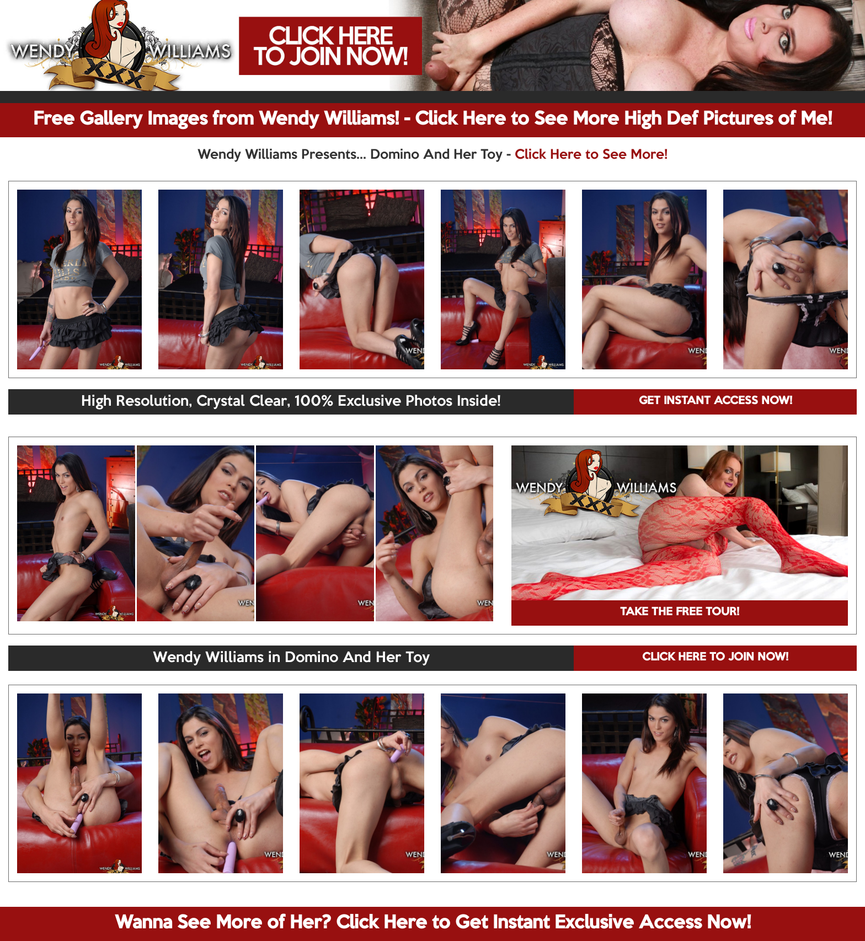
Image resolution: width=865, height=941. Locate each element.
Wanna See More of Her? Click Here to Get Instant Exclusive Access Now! (433, 923)
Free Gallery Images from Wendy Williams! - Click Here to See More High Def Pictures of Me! (432, 119)
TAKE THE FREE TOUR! (679, 612)
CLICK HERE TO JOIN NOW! (715, 658)
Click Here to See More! (591, 155)
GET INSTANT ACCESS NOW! (715, 401)
